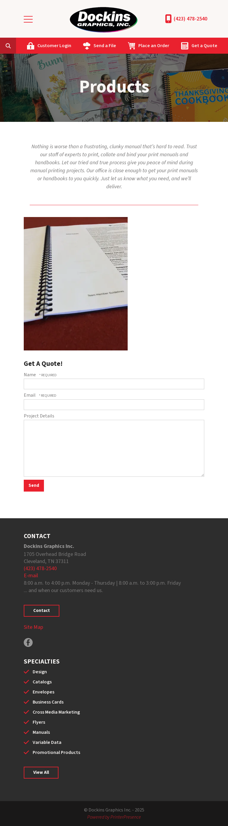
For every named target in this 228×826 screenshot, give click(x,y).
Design (40, 672)
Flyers (39, 722)
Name (30, 374)
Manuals (41, 732)
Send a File (105, 45)
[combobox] (17, 46)
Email (30, 395)
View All (41, 772)
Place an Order (153, 45)
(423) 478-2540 (190, 19)
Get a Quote (204, 45)
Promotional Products (56, 752)
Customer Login (54, 45)
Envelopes (43, 692)
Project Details (39, 416)
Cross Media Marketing (56, 712)
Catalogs (42, 682)
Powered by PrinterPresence (114, 817)
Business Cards (48, 702)
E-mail (31, 575)
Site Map (33, 627)
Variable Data (47, 742)
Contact (41, 610)
